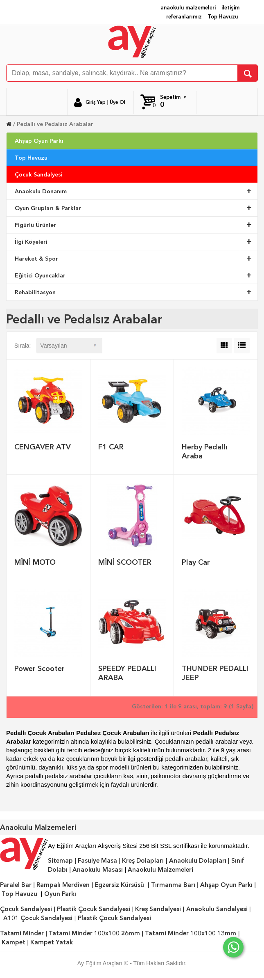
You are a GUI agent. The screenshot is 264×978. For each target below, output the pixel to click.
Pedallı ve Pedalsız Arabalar (55, 124)
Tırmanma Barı (173, 885)
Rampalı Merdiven (63, 885)
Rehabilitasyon (136, 292)
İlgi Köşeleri (136, 241)
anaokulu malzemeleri (188, 8)
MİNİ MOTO (35, 562)
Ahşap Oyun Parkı (39, 140)
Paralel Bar (16, 885)
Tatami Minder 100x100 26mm (94, 933)
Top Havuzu (223, 17)
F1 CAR (111, 446)
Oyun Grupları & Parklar (136, 208)
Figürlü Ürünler (136, 225)
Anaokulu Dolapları (197, 860)
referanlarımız (184, 17)
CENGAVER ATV (42, 446)
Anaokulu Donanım (136, 191)
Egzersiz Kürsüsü (119, 885)
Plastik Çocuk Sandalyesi (93, 909)
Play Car (196, 562)
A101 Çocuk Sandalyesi (37, 918)
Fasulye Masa (97, 860)
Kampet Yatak (51, 942)
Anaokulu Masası (97, 869)
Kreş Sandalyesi (158, 909)
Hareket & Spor (136, 258)
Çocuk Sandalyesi (39, 174)
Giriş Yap (96, 102)
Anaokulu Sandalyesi (217, 909)
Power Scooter (39, 668)
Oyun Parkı (60, 894)
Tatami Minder (22, 933)
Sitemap (60, 860)
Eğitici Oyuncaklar (136, 275)
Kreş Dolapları (143, 860)
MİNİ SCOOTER (124, 562)
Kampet (13, 942)
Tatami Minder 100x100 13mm (190, 933)
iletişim (230, 8)
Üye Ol (117, 102)
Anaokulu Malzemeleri (160, 869)
